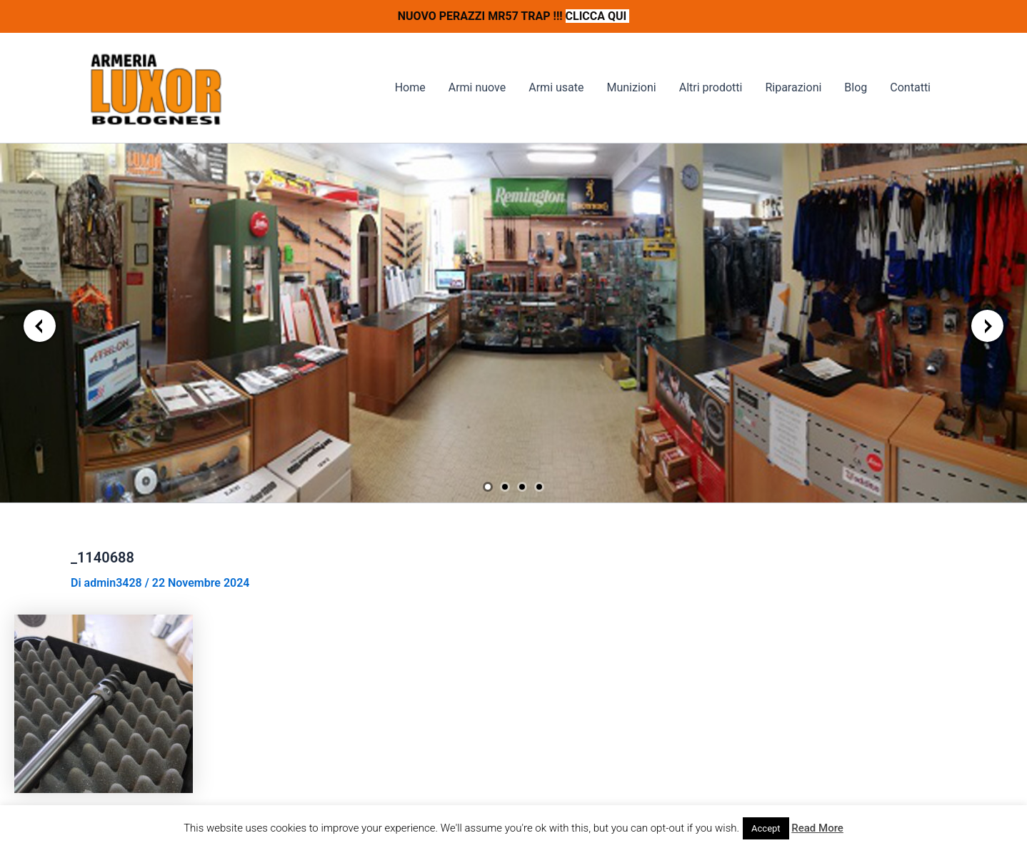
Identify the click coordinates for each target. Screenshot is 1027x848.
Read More (817, 828)
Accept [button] (766, 828)
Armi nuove (477, 87)
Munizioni (631, 87)
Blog (855, 87)
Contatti (910, 87)
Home (410, 87)
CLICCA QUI (598, 16)
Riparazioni (793, 87)
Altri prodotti (711, 87)
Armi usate (555, 87)
